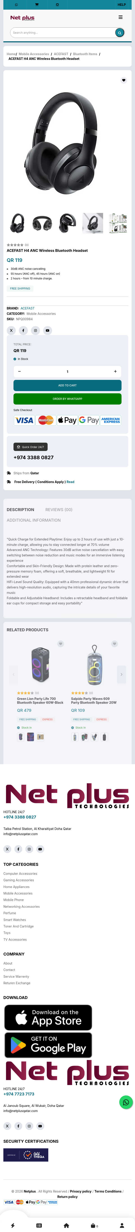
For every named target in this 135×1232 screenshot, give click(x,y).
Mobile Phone (13, 900)
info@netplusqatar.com (20, 834)
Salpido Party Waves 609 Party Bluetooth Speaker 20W (94, 708)
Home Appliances (16, 887)
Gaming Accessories (18, 880)
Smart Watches (14, 920)
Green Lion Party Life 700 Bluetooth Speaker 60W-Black (40, 708)
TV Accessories (15, 939)
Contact (9, 970)
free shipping (20, 288)
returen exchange (16, 983)
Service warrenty (16, 976)
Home (11, 54)
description (20, 517)
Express (47, 727)
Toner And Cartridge (18, 926)
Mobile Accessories (34, 54)
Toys (6, 933)
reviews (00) (59, 517)
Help (122, 5)
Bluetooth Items (85, 54)
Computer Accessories (20, 873)
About (7, 963)
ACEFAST (61, 54)
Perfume (9, 913)
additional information (34, 527)
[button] (121, 682)
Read (70, 482)
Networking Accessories (21, 906)
